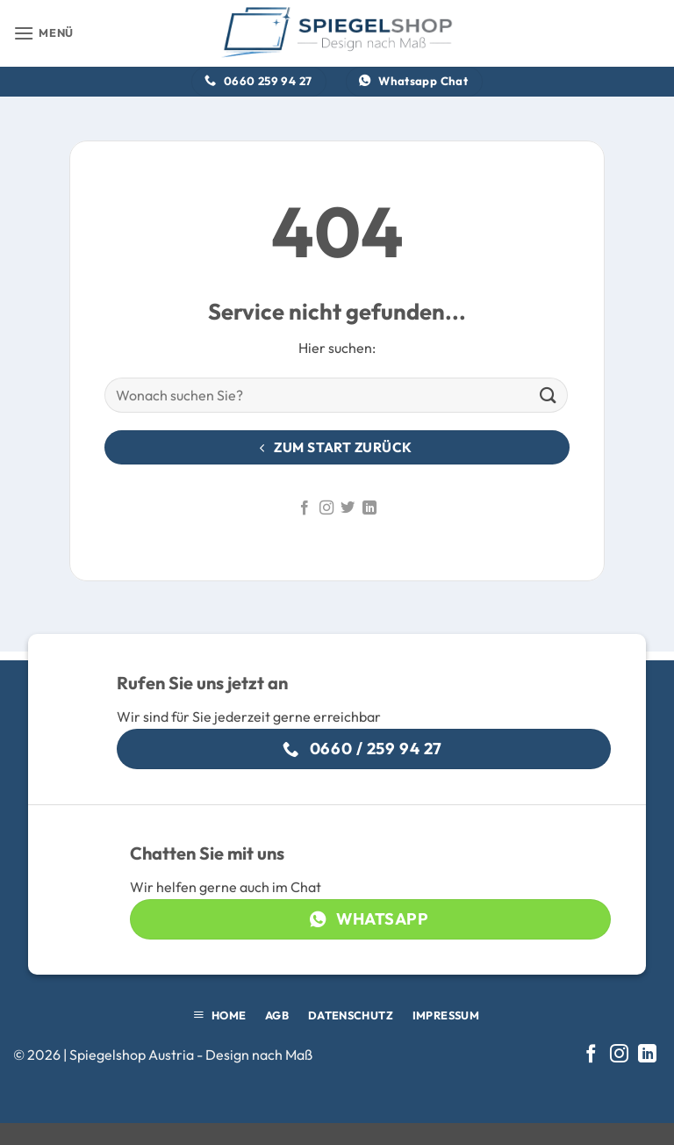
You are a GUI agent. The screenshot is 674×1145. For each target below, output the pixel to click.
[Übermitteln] (548, 395)
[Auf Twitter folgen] (348, 508)
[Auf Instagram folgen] (326, 508)
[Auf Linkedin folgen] (369, 508)
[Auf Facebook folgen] (305, 508)
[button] (43, 32)
